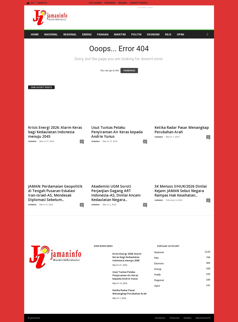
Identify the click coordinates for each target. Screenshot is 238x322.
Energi (157, 269)
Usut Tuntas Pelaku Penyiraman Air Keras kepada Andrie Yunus (117, 132)
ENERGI (86, 34)
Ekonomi (159, 263)
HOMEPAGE (129, 70)
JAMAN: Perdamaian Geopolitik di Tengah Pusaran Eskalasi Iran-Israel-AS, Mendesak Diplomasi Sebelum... (55, 193)
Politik (157, 274)
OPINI (180, 34)
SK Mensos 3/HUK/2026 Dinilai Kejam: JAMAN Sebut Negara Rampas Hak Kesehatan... (181, 191)
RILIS (168, 34)
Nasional (159, 252)
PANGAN (102, 34)
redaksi (32, 141)
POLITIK (136, 34)
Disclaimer (95, 2)
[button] (208, 34)
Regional (159, 280)
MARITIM (120, 34)
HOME (35, 34)
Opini (157, 285)
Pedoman (109, 2)
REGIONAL (70, 34)
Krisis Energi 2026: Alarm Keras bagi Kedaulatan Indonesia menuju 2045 (55, 132)
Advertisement (139, 2)
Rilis (156, 257)
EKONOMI (153, 34)
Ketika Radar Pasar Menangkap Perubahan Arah (182, 129)
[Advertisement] (145, 17)
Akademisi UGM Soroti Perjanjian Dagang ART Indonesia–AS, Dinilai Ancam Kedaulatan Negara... (116, 193)
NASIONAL (51, 34)
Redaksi (122, 2)
